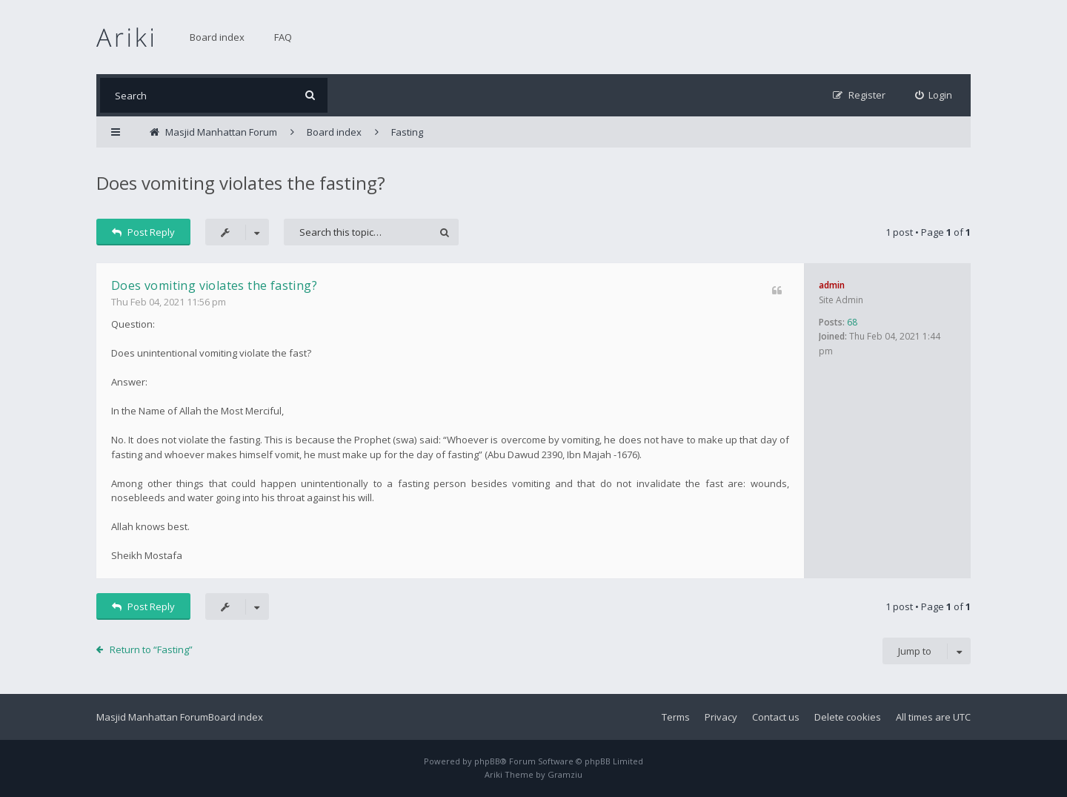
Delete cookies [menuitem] (847, 717)
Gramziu (565, 774)
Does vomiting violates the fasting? (240, 183)
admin (832, 285)
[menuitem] (934, 95)
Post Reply (143, 232)
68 (852, 322)
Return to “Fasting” (151, 649)
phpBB (487, 761)
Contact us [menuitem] (776, 717)
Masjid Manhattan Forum (152, 717)
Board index (217, 37)
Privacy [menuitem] (721, 717)
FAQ (283, 37)
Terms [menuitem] (676, 717)
